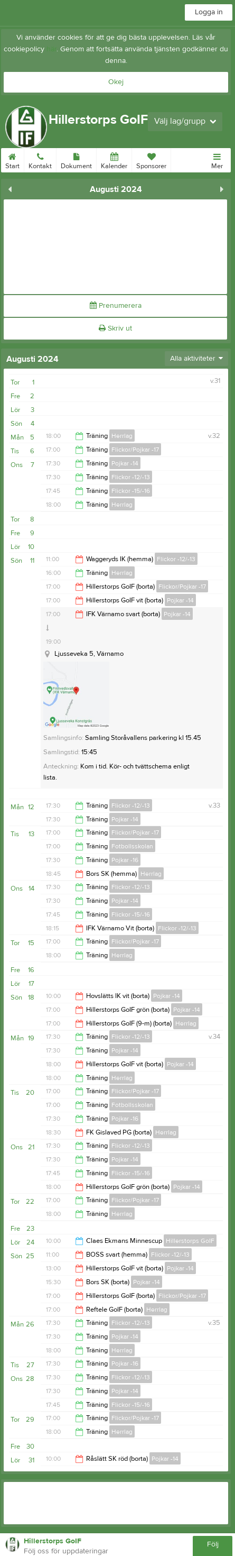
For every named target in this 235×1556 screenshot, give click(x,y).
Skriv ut (115, 328)
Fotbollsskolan (132, 846)
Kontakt (40, 159)
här (51, 49)
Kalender (114, 159)
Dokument (76, 159)
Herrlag (122, 436)
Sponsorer (151, 159)
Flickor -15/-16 (130, 491)
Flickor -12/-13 (130, 477)
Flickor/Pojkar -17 (135, 449)
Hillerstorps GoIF (190, 1241)
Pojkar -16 (124, 860)
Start (12, 159)
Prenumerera (116, 305)
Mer (217, 159)
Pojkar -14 (124, 463)
